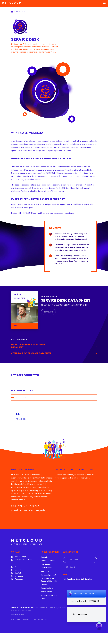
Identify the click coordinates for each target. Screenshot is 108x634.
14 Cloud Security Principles (80, 579)
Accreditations (47, 589)
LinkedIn (18, 570)
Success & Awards (48, 561)
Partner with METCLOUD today (24, 213)
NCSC (65, 579)
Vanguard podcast (48, 575)
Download (48, 312)
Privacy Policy (46, 592)
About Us (44, 558)
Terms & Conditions (49, 596)
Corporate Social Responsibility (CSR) (49, 580)
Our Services (21, 12)
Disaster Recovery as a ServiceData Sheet (28, 346)
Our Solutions (46, 568)
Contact (44, 585)
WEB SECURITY (21, 398)
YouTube (18, 574)
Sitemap (44, 599)
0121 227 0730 (20, 557)
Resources (45, 572)
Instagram (19, 577)
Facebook (19, 580)
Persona (44, 620)
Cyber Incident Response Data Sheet (31, 353)
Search (72, 568)
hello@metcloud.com (24, 560)
